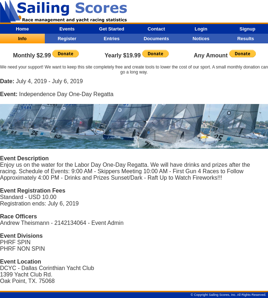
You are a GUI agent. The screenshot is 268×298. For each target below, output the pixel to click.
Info (22, 38)
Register (67, 38)
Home (22, 29)
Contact (156, 29)
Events (67, 29)
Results (245, 38)
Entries (112, 38)
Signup (247, 29)
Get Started (111, 29)
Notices (200, 38)
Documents (156, 38)
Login (201, 29)
